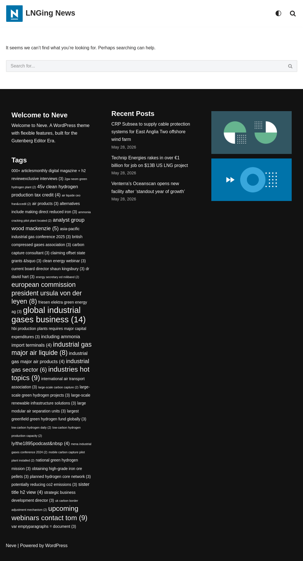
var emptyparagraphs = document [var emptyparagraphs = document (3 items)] (44, 526)
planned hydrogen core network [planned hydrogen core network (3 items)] (60, 476)
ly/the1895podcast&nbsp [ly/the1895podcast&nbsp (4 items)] (41, 443)
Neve (11, 545)
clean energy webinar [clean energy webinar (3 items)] (64, 261)
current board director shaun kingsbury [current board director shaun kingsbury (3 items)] (48, 268)
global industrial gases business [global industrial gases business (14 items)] (49, 314)
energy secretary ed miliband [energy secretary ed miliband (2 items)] (57, 277)
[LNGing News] (41, 13)
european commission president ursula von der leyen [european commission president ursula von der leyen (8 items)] (47, 293)
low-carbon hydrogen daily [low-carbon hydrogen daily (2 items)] (31, 427)
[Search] (293, 13)
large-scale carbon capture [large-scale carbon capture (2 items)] (58, 387)
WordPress (56, 545)
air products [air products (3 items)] (45, 203)
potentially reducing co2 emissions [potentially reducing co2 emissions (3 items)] (44, 484)
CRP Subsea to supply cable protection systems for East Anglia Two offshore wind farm (150, 132)
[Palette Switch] (278, 13)
